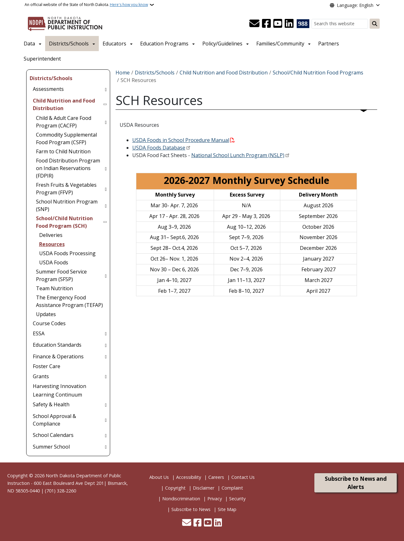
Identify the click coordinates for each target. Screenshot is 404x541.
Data (29, 43)
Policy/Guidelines (222, 43)
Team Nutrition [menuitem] (54, 288)
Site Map (227, 509)
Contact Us (243, 477)
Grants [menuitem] (41, 376)
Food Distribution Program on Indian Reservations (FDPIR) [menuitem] (68, 168)
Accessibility (188, 477)
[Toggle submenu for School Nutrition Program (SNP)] (105, 205)
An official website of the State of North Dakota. (86, 5)
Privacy (214, 499)
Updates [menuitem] (46, 314)
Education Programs (164, 43)
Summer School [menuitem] (51, 446)
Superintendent (42, 58)
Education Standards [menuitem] (57, 344)
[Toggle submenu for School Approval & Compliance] (105, 420)
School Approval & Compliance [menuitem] (54, 420)
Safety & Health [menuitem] (51, 404)
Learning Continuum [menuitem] (57, 394)
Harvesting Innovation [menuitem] (59, 386)
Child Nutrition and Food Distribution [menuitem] (64, 104)
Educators (114, 43)
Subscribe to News (191, 509)
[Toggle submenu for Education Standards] (105, 345)
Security (237, 499)
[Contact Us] (254, 23)
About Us (159, 477)
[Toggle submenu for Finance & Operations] (105, 356)
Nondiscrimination (181, 499)
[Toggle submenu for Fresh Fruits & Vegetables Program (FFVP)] (105, 188)
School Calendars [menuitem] (53, 435)
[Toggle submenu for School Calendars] (105, 435)
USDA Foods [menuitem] (53, 262)
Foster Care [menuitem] (46, 366)
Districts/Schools (69, 43)
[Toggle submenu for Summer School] (105, 446)
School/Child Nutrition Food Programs (318, 72)
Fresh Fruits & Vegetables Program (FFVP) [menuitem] (66, 188)
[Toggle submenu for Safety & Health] (105, 404)
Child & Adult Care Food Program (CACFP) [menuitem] (63, 122)
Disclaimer (203, 488)
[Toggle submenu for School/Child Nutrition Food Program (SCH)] (105, 222)
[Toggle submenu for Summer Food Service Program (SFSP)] (105, 275)
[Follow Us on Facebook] (266, 23)
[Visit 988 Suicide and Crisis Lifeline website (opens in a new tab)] (303, 24)
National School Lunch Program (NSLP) (237, 155)
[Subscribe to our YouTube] (277, 23)
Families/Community (280, 43)
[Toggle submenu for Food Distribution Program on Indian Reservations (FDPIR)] (105, 168)
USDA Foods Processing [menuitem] (67, 253)
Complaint (232, 488)
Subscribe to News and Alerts (356, 483)
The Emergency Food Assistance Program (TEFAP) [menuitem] (69, 301)
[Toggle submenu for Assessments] (105, 89)
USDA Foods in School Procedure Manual (180, 140)
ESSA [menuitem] (39, 333)
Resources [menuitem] (52, 244)
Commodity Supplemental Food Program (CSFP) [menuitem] (66, 138)
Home (123, 72)
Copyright (175, 488)
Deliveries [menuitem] (50, 235)
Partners (328, 43)
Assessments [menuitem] (48, 88)
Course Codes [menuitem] (49, 323)
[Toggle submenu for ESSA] (105, 333)
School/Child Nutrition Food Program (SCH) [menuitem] (64, 222)
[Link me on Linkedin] (289, 23)
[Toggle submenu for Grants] (105, 376)
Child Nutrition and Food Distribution (224, 72)
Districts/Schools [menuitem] (51, 78)
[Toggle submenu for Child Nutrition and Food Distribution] (105, 104)
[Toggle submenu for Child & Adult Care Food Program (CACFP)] (105, 122)
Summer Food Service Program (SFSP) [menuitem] (61, 275)
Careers (216, 477)
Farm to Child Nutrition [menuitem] (63, 151)
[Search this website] (340, 24)
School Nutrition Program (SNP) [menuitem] (67, 205)
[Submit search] (375, 24)
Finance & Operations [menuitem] (58, 356)
